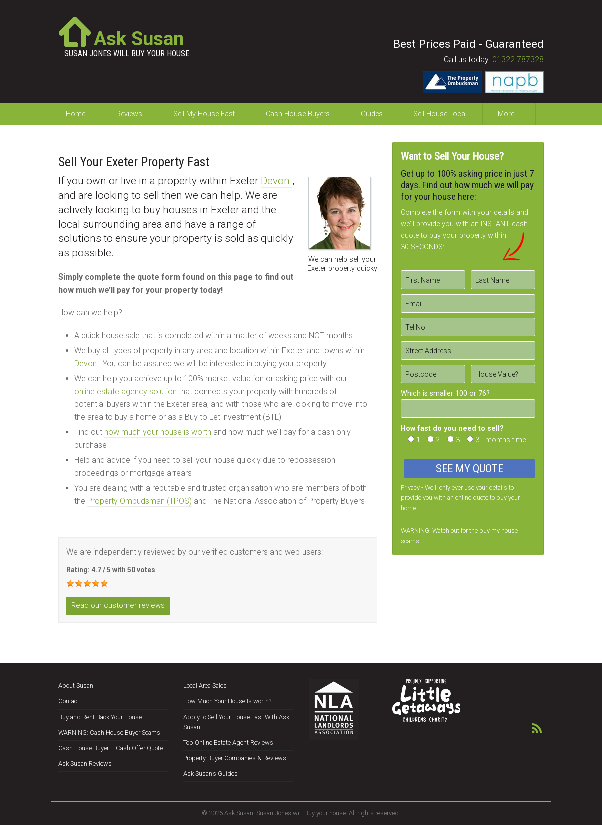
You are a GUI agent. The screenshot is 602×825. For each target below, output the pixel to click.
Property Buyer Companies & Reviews (234, 758)
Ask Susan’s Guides (210, 773)
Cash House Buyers (298, 114)
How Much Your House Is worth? (227, 701)
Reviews (129, 114)
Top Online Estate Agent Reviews (228, 742)
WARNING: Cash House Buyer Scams (109, 732)
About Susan (75, 685)
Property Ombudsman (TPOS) (139, 501)
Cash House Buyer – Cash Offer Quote (110, 748)
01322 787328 (518, 59)
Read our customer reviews (118, 605)
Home (75, 114)
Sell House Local (440, 114)
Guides (372, 114)
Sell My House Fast (204, 114)
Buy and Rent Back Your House (100, 717)
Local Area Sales (205, 685)
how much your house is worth (157, 432)
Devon (276, 181)
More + (509, 114)
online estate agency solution (125, 391)
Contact (68, 701)
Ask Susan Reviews (85, 763)
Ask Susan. (239, 813)
